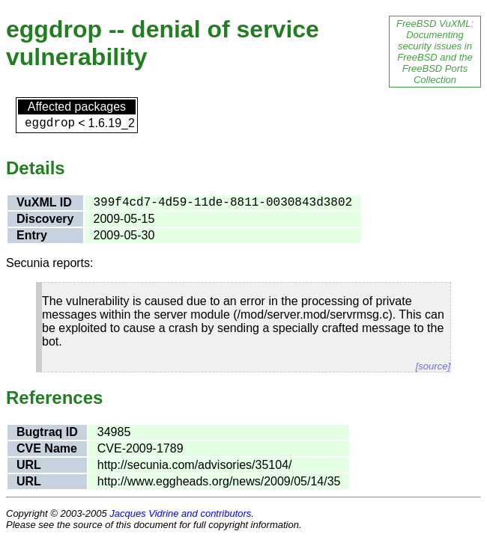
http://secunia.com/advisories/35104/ (194, 464)
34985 (114, 432)
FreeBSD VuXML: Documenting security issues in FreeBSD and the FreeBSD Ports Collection (435, 51)
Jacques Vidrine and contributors (180, 513)
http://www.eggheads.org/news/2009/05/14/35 (219, 481)
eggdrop (50, 123)
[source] (433, 366)
